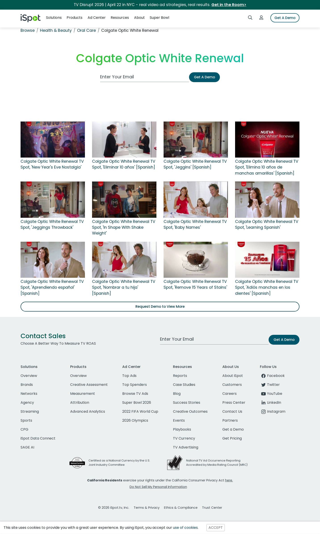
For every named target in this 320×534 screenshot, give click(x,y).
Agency (27, 402)
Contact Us (232, 411)
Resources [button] (120, 17)
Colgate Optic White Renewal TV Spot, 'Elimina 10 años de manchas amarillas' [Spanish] (266, 167)
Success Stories (186, 402)
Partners (230, 420)
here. (229, 480)
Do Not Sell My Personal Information (158, 487)
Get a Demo (233, 429)
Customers (232, 384)
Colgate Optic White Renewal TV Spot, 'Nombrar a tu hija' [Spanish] (123, 287)
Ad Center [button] (97, 17)
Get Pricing (232, 438)
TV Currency (184, 438)
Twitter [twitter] (270, 384)
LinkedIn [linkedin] (270, 402)
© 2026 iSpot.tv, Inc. (113, 507)
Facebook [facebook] (272, 375)
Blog (177, 393)
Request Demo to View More (160, 306)
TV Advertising (185, 447)
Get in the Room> (228, 4)
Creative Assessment (89, 384)
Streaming (30, 411)
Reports (180, 375)
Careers (229, 393)
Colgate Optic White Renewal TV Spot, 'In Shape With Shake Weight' (123, 227)
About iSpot (232, 375)
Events (179, 420)
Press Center (233, 402)
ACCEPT (215, 527)
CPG (24, 429)
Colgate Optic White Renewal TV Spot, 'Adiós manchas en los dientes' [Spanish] (266, 287)
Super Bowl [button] (159, 17)
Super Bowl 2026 (136, 402)
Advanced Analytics (87, 411)
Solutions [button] (54, 17)
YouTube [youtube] (271, 393)
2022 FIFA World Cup (140, 411)
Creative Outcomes (190, 411)
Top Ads (129, 375)
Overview (29, 375)
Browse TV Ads (135, 393)
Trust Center (212, 507)
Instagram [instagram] (272, 411)
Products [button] (74, 17)
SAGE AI (27, 447)
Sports (26, 420)
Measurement (82, 393)
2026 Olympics (135, 420)
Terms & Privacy (147, 507)
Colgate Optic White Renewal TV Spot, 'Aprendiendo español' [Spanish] (52, 287)
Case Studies (184, 384)
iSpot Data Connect (38, 438)
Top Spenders (134, 384)
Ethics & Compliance (181, 507)
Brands (27, 384)
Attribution (79, 402)
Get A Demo (284, 17)
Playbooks (182, 429)
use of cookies (185, 527)
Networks (29, 393)
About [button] (139, 17)
